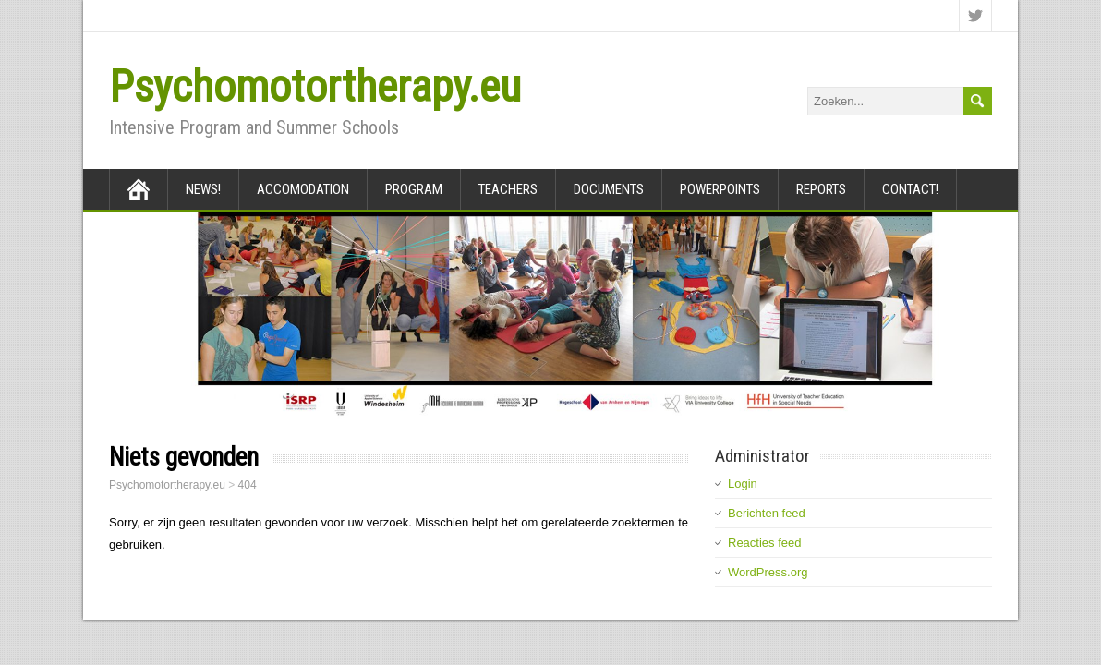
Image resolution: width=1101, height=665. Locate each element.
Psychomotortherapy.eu (315, 86)
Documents (609, 189)
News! (203, 189)
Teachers (508, 189)
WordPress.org (767, 572)
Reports (821, 189)
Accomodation (303, 189)
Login (742, 483)
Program (413, 189)
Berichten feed (766, 513)
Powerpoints (720, 189)
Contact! (910, 189)
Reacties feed (765, 543)
